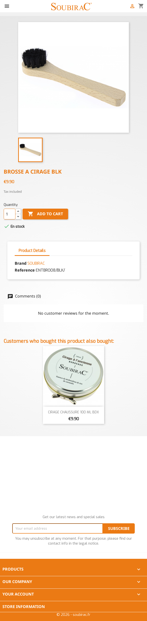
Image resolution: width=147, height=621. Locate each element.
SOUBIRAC (36, 263)
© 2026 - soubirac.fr (73, 614)
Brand (20, 263)
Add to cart (45, 214)
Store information (23, 606)
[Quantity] (9, 214)
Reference (25, 270)
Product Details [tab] (32, 250)
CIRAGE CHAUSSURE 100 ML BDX (73, 412)
